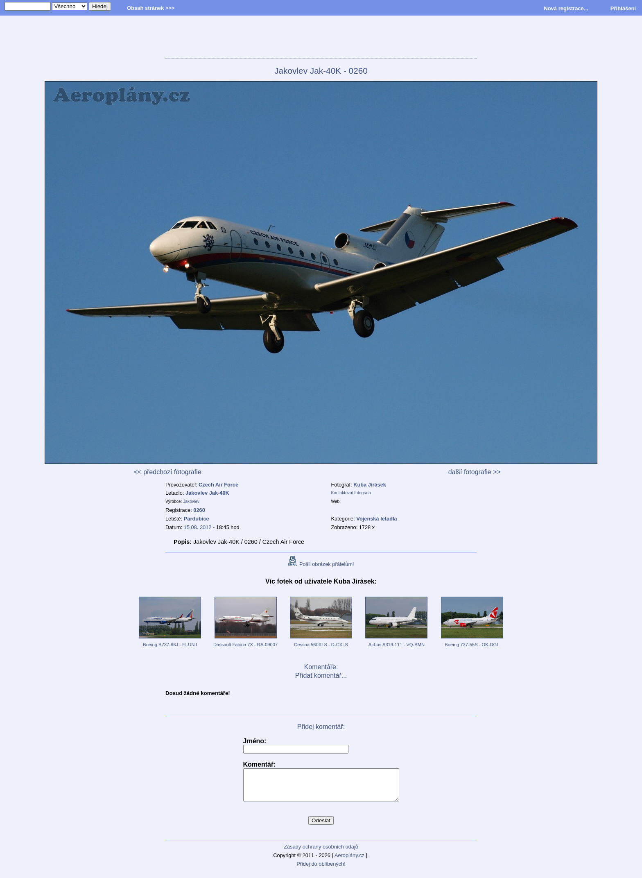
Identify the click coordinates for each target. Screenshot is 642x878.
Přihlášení (623, 8)
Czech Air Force (218, 485)
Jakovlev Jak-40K (207, 493)
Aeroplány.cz (349, 861)
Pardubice (196, 519)
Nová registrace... (566, 8)
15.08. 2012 (198, 527)
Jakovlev (191, 501)
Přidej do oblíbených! (321, 870)
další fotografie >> (474, 471)
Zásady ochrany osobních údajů (321, 853)
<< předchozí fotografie (167, 471)
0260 (199, 510)
